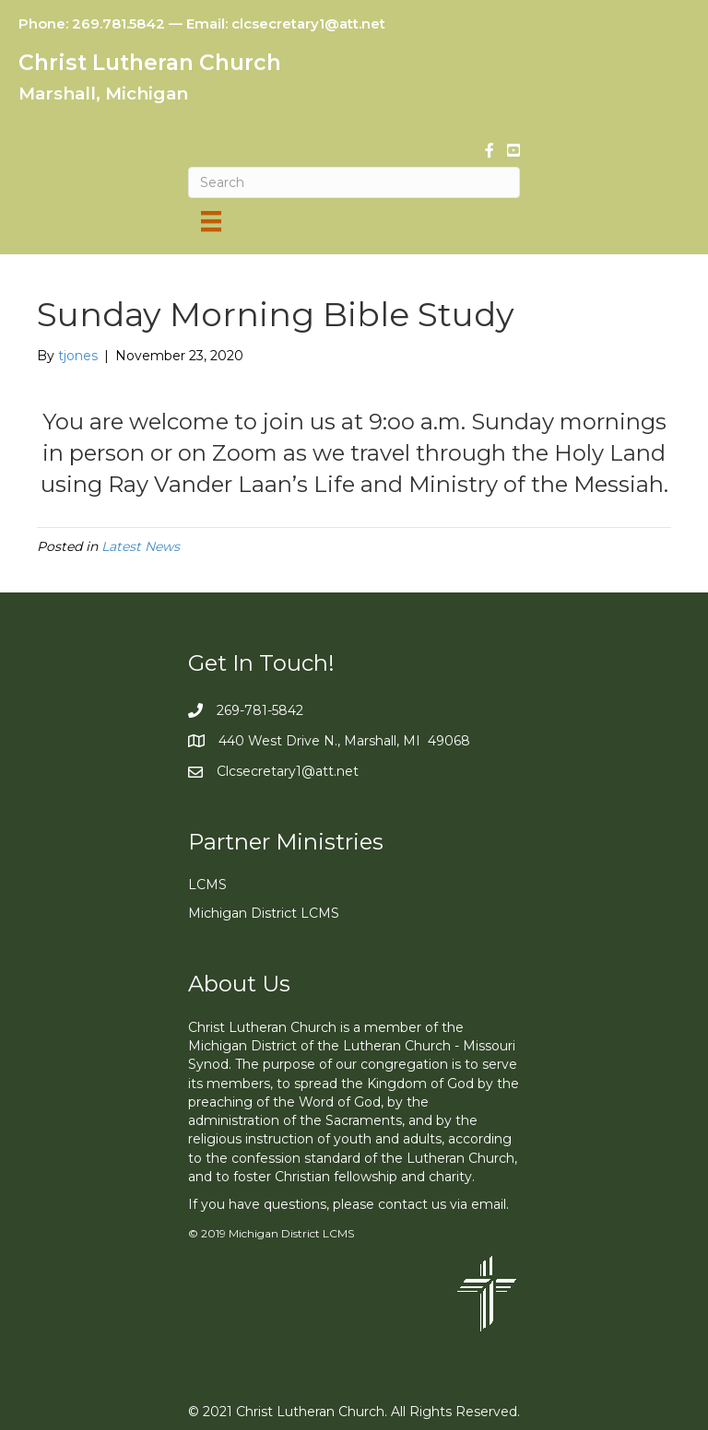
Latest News (140, 546)
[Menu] (211, 221)
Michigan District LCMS (263, 913)
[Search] (354, 182)
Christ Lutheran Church (149, 62)
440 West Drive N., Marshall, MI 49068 (344, 741)
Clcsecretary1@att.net (288, 771)
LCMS (207, 884)
